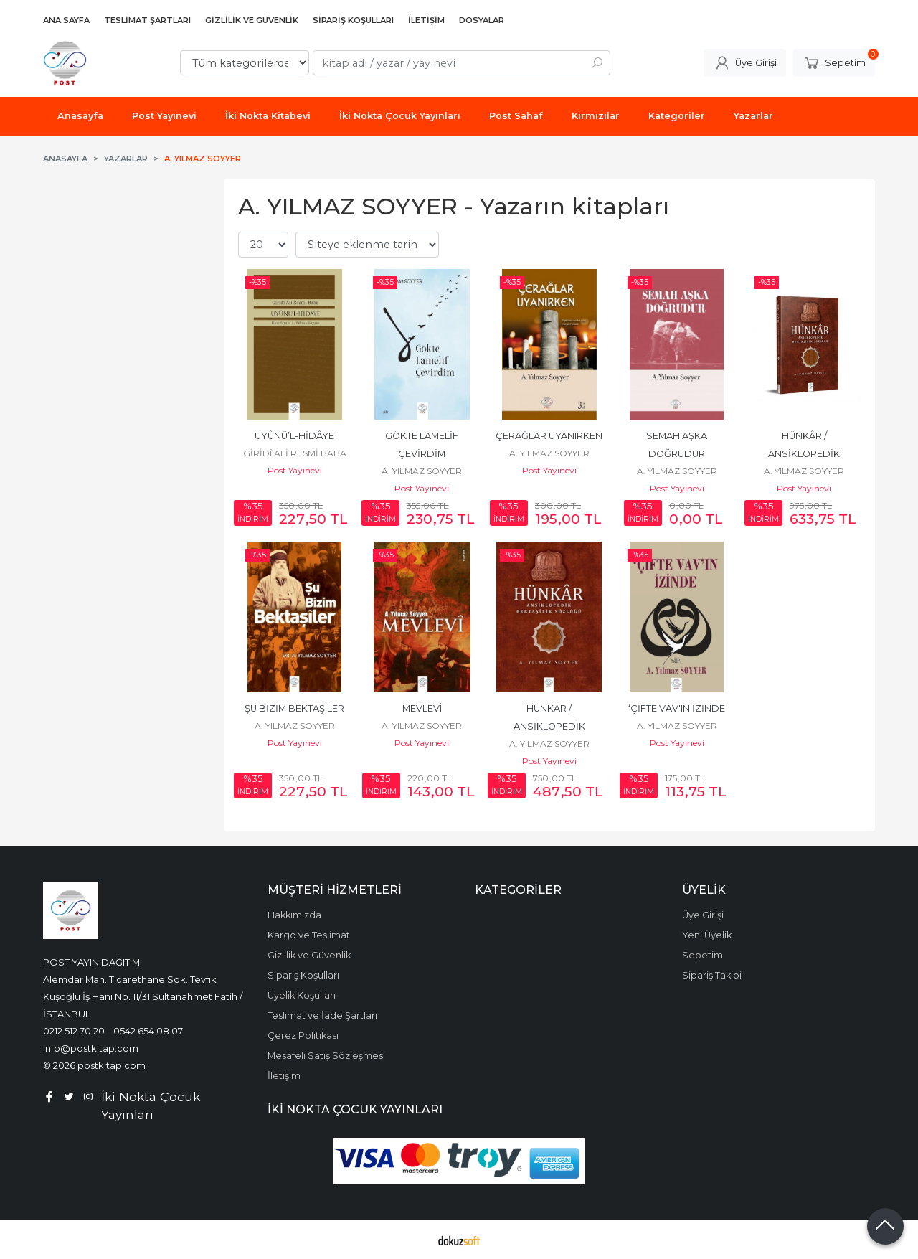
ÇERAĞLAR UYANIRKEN (549, 435)
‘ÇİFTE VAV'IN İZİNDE (676, 708)
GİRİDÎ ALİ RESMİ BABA (294, 453)
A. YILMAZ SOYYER (422, 471)
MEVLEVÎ (422, 708)
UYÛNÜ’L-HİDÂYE (294, 435)
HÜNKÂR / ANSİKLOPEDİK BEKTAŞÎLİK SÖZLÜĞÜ (549, 726)
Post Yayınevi (295, 470)
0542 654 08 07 (148, 1031)
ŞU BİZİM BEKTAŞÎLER (294, 708)
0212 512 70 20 (74, 1031)
